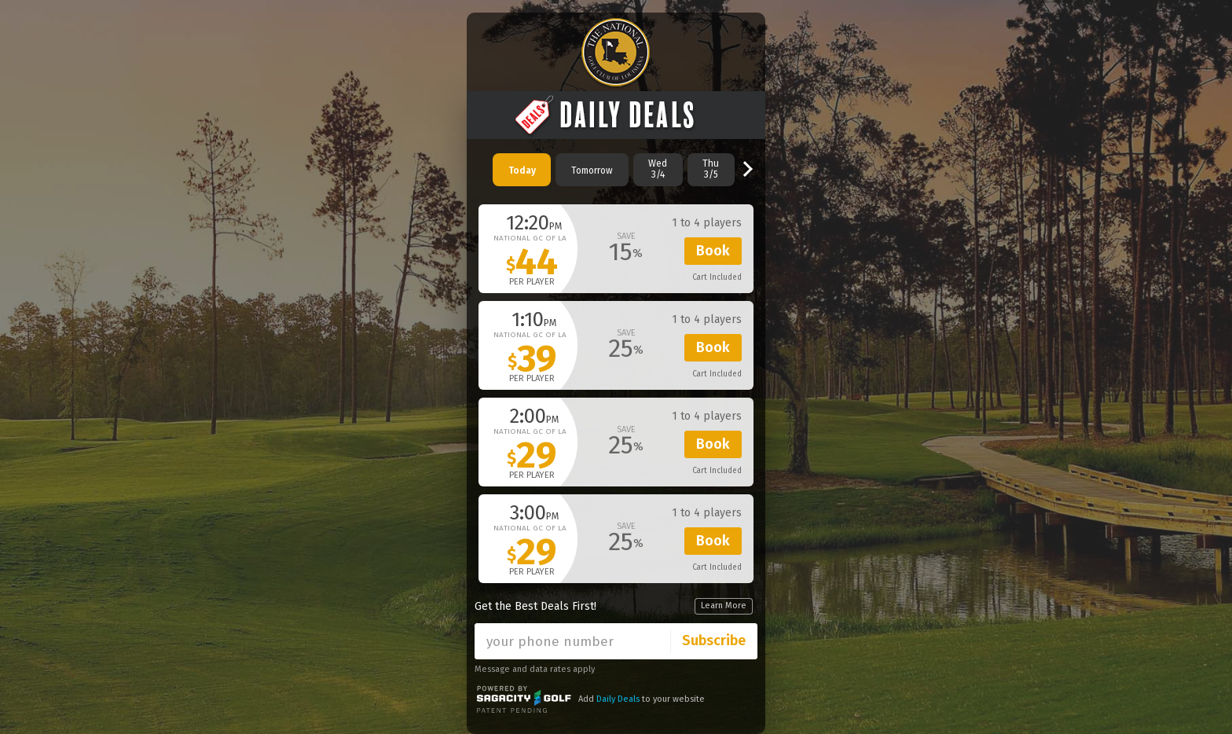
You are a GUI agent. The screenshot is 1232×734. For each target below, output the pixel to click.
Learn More (723, 605)
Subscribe (714, 640)
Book (713, 250)
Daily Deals (618, 699)
